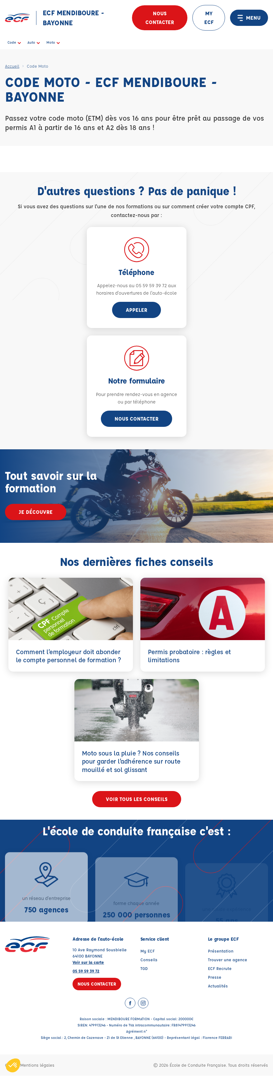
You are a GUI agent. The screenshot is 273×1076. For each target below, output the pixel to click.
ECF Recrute (220, 968)
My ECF (147, 951)
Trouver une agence (227, 960)
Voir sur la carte (88, 962)
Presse (214, 977)
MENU (249, 17)
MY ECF (209, 17)
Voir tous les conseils (136, 799)
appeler (136, 309)
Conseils (149, 960)
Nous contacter (159, 17)
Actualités (218, 986)
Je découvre (36, 512)
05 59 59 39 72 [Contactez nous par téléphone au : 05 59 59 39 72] (86, 971)
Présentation (220, 951)
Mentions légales (37, 1065)
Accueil (12, 66)
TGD (144, 968)
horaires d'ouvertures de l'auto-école (136, 293)
